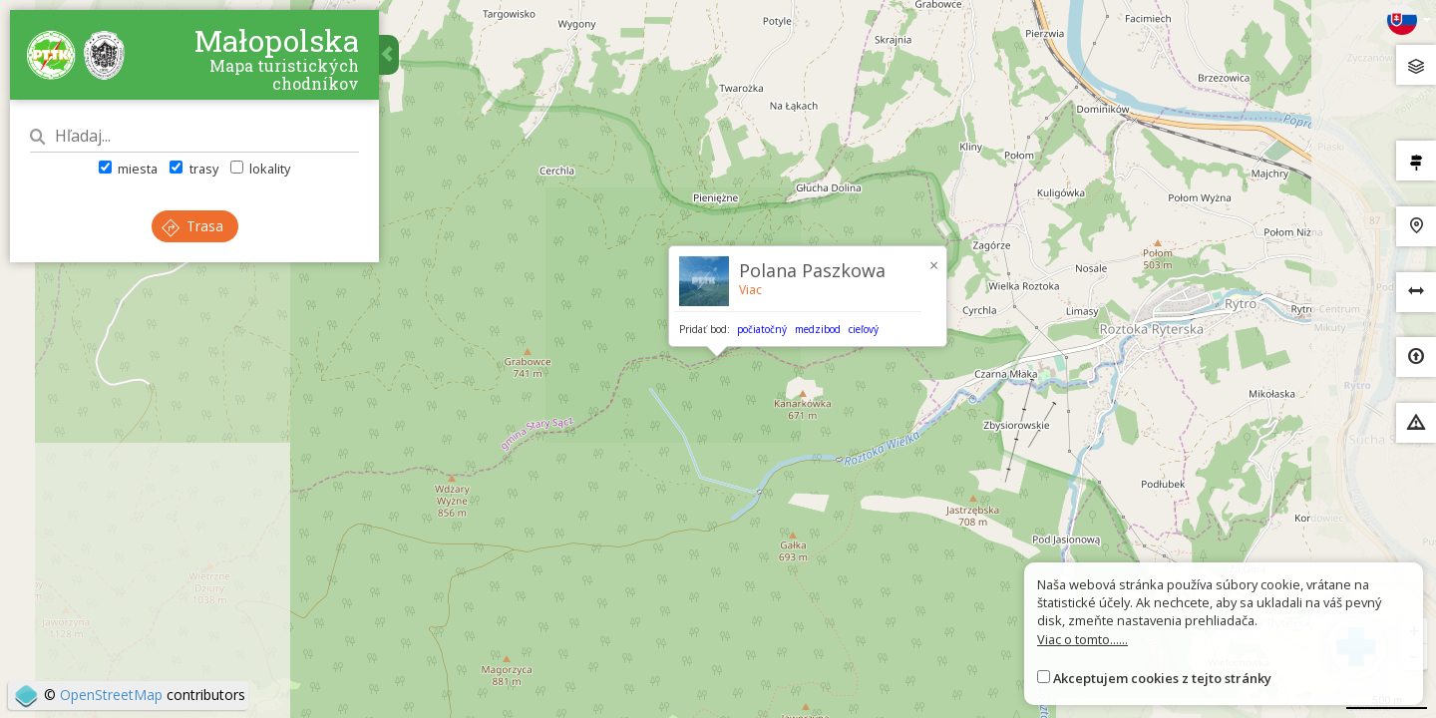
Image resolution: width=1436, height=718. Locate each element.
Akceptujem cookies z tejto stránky (1162, 678)
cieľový (864, 329)
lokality (260, 169)
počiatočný (762, 329)
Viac (750, 289)
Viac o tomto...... (1082, 639)
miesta (128, 169)
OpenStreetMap (111, 694)
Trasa (192, 225)
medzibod (818, 329)
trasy (193, 169)
